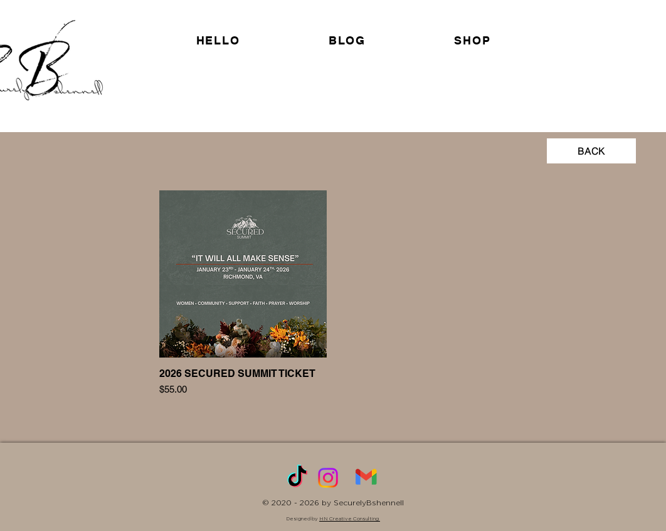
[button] (472, 40)
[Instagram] (328, 478)
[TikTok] (297, 478)
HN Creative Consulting (349, 518)
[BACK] (591, 150)
